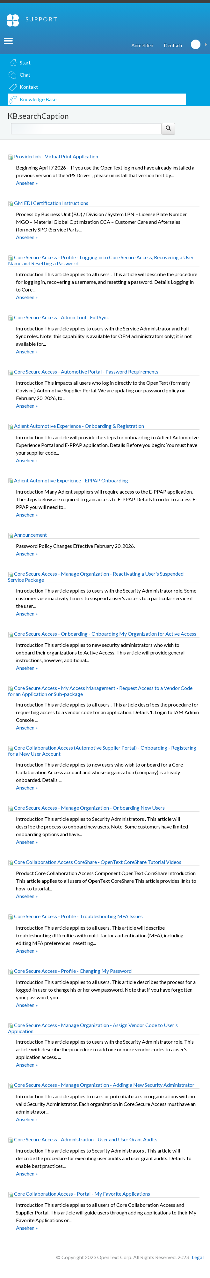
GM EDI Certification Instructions (48, 203)
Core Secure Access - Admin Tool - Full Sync (58, 317)
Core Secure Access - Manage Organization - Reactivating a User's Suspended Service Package (96, 577)
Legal (198, 1257)
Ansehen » (27, 183)
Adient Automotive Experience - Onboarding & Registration (76, 426)
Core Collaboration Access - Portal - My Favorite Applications (79, 1194)
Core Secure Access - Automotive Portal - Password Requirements (83, 371)
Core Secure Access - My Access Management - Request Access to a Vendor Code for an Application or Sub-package (100, 691)
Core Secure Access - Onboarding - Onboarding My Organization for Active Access (102, 634)
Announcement (27, 535)
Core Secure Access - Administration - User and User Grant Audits (82, 1139)
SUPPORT (41, 19)
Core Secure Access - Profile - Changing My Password (70, 971)
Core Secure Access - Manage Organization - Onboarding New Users (86, 808)
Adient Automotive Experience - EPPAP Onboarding (68, 480)
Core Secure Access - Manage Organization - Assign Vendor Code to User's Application (93, 1028)
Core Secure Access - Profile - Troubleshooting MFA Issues (75, 916)
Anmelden (142, 45)
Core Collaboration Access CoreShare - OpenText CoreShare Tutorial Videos (94, 862)
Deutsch (173, 45)
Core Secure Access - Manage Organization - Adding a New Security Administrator (101, 1085)
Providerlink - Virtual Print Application (53, 156)
